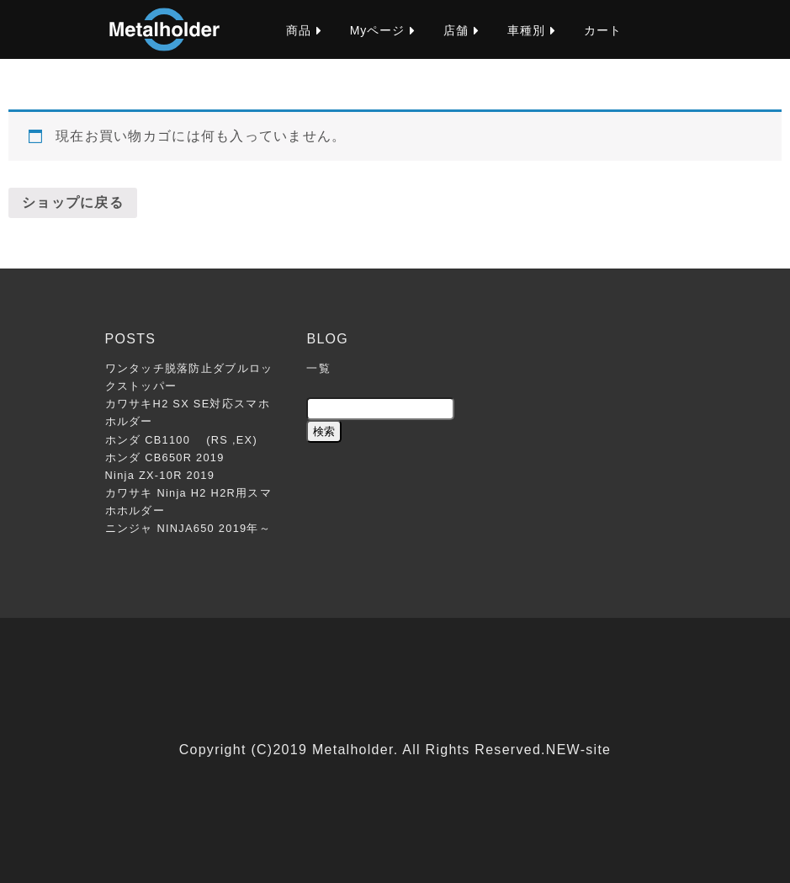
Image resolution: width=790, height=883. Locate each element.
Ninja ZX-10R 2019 (160, 475)
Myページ (378, 30)
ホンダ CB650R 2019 (165, 457)
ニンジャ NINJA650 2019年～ (188, 528)
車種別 (526, 30)
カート (603, 30)
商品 (298, 30)
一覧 (318, 368)
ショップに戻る (73, 202)
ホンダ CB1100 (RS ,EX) (181, 440)
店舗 (456, 30)
